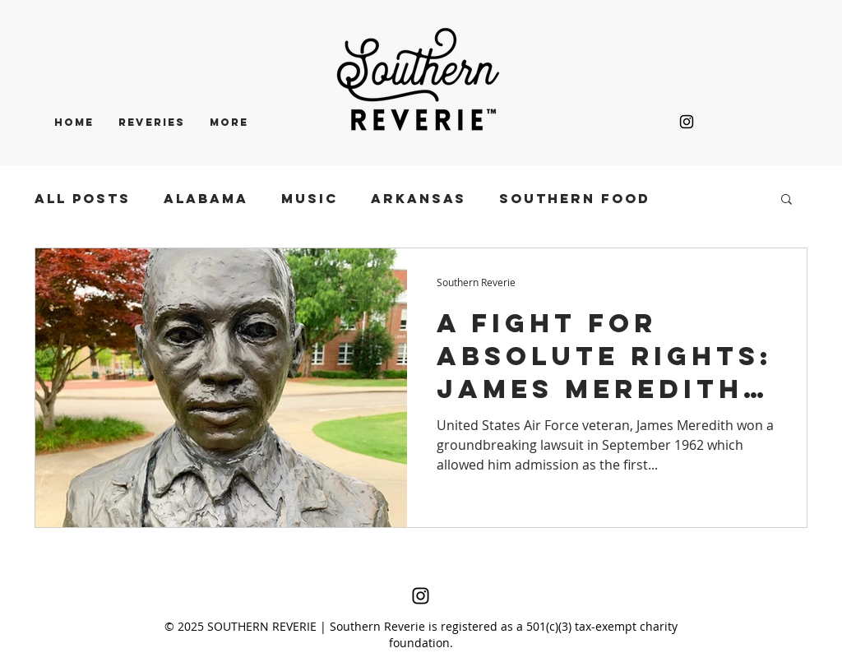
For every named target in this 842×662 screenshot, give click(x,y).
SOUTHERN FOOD (574, 199)
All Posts (83, 199)
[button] (786, 200)
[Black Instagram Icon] (687, 122)
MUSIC (309, 199)
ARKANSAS (418, 199)
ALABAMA (206, 199)
